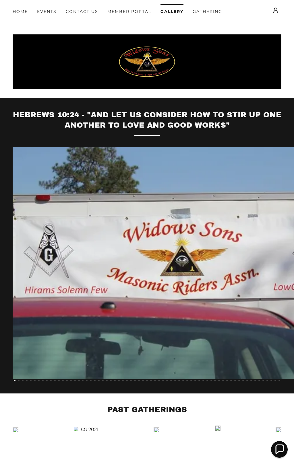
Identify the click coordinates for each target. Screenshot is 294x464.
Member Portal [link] (129, 11)
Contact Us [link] (82, 11)
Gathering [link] (207, 11)
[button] (275, 10)
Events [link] (47, 11)
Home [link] (20, 11)
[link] (147, 91)
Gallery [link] (171, 11)
